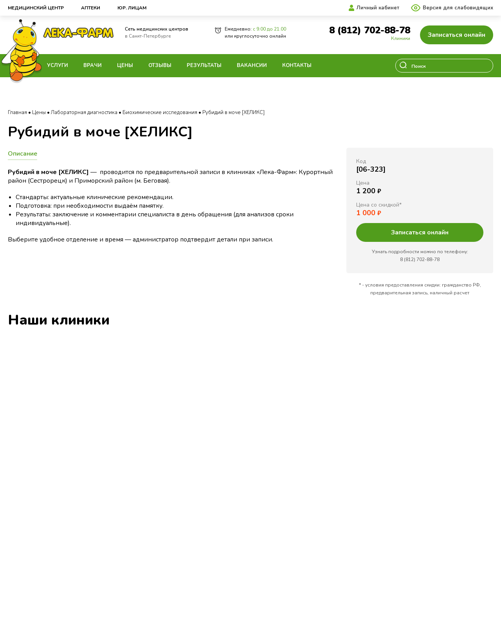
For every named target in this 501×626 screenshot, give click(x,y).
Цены (125, 65)
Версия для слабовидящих (458, 7)
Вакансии (252, 65)
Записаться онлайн (456, 35)
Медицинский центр (36, 8)
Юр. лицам (131, 8)
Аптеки (90, 8)
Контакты (297, 65)
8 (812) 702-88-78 (369, 30)
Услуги (57, 65)
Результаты (204, 65)
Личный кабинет (378, 7)
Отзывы (159, 65)
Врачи (92, 65)
